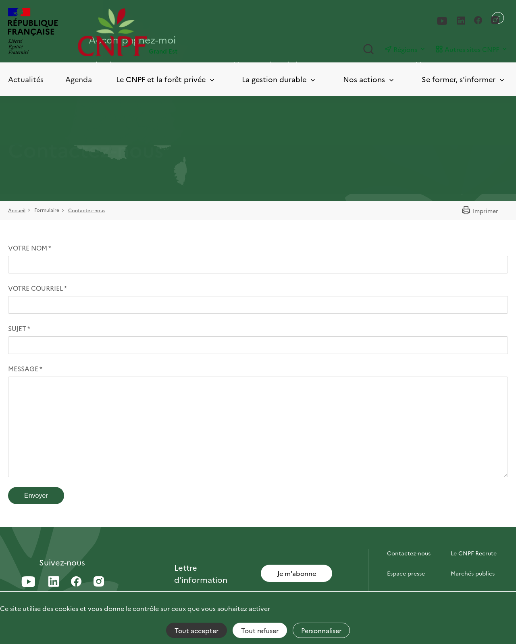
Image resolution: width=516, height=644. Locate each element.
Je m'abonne (296, 573)
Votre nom (27, 247)
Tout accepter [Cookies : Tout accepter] (196, 630)
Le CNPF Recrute (474, 553)
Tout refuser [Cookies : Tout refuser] (260, 630)
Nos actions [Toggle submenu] (369, 79)
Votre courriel (35, 288)
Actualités (26, 79)
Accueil (16, 210)
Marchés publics (473, 573)
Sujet (17, 328)
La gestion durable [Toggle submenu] (279, 79)
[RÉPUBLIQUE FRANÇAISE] (33, 32)
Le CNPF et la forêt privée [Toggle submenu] (166, 79)
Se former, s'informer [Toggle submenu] (464, 79)
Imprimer (479, 210)
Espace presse (406, 573)
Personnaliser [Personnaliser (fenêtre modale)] (321, 630)
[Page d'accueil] (168, 32)
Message (23, 368)
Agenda (78, 79)
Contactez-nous (86, 210)
